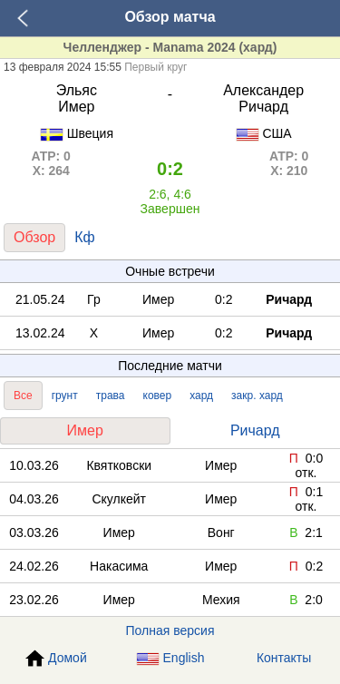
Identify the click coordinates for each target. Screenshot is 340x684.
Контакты (284, 657)
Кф (84, 237)
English (170, 658)
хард (201, 395)
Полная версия (170, 630)
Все (23, 395)
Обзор (34, 237)
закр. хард (257, 395)
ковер (157, 395)
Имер (85, 430)
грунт (65, 395)
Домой (56, 659)
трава (110, 395)
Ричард (255, 430)
